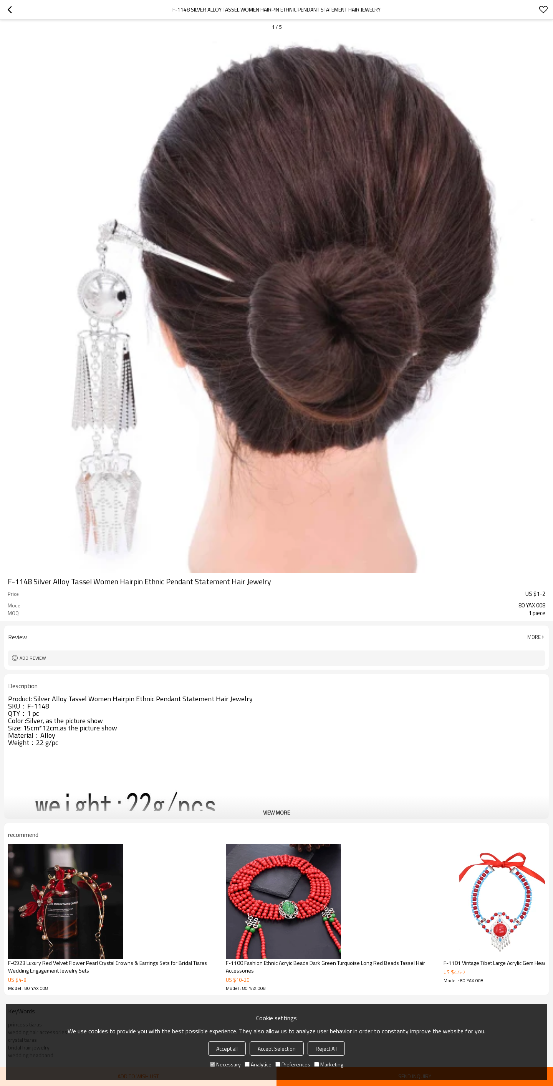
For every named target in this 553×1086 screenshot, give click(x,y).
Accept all (227, 1048)
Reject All (326, 1048)
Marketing (328, 1064)
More (534, 637)
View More (276, 812)
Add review (33, 658)
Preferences (292, 1064)
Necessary (225, 1064)
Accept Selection (277, 1048)
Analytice (258, 1064)
